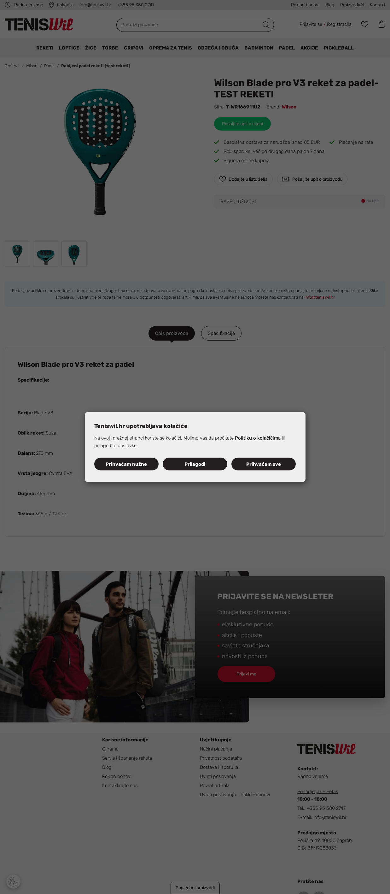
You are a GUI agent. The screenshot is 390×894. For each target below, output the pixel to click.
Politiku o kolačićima (258, 438)
